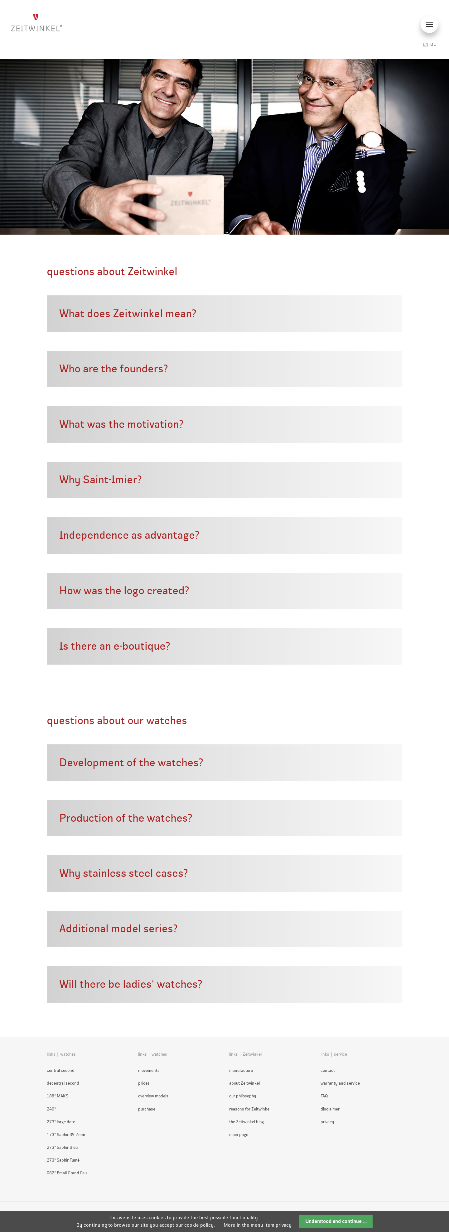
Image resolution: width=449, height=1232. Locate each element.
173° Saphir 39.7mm (66, 1134)
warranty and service (340, 1083)
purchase (146, 1109)
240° (51, 1109)
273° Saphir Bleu (62, 1147)
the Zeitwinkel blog (246, 1122)
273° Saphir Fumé (63, 1160)
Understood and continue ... (336, 1221)
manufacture (241, 1070)
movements (149, 1070)
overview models (153, 1096)
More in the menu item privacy (258, 1225)
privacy (327, 1122)
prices (144, 1083)
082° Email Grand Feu (67, 1173)
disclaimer (330, 1109)
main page (238, 1134)
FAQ (324, 1096)
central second (61, 1070)
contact (328, 1070)
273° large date (61, 1122)
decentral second (63, 1083)
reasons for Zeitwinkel (249, 1109)
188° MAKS (57, 1096)
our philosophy (242, 1096)
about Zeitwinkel (244, 1083)
